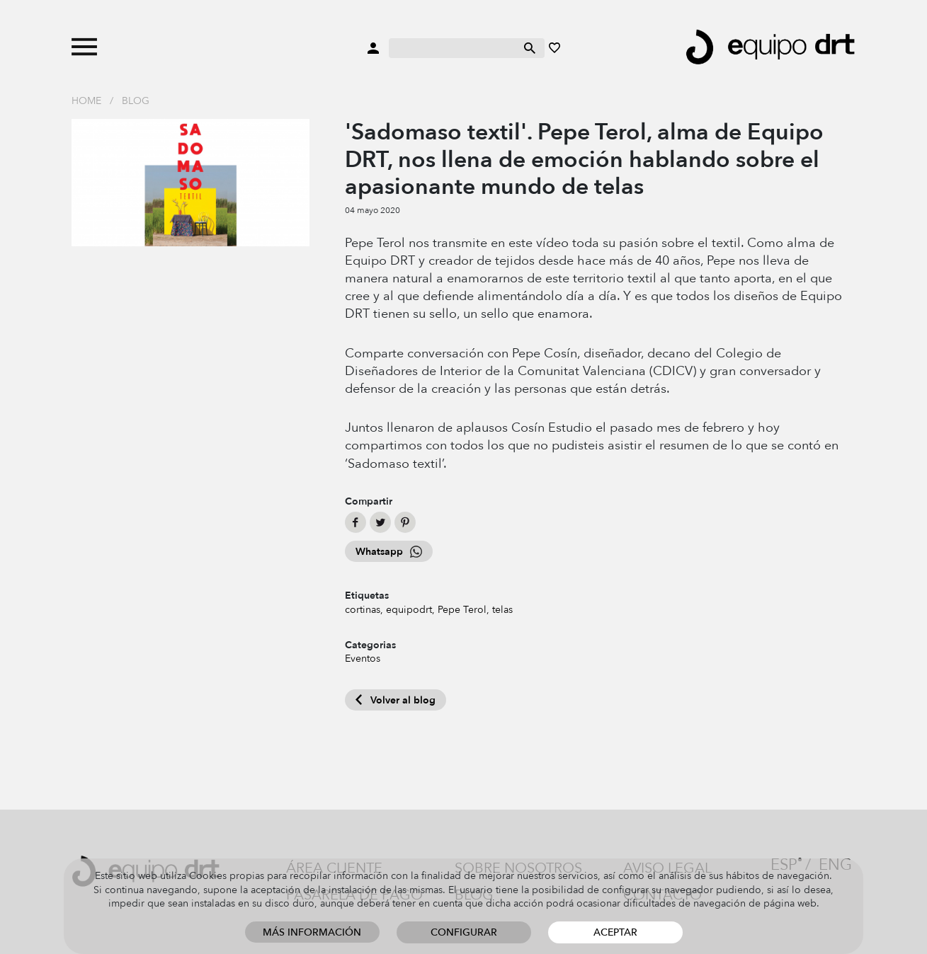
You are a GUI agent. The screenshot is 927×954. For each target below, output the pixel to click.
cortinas (362, 609)
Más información (312, 932)
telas (502, 609)
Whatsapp (389, 551)
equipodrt (409, 609)
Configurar (464, 932)
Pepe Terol (462, 609)
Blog (135, 101)
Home (86, 101)
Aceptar (615, 932)
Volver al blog (396, 700)
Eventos (362, 658)
